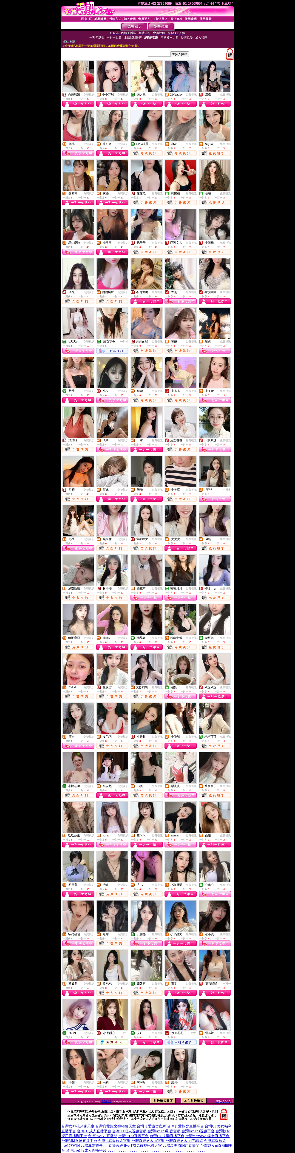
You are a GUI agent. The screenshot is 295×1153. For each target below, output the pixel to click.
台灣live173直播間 (102, 1136)
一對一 (227, 983)
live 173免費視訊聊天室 (143, 1145)
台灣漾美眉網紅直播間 (181, 1145)
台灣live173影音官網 (164, 1131)
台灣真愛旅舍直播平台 (185, 1126)
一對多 (124, 341)
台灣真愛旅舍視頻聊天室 (115, 1126)
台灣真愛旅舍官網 (151, 1126)
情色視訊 (106, 1101)
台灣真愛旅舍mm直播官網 (102, 1145)
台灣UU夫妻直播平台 (167, 1136)
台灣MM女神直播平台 (79, 1141)
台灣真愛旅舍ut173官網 (184, 1141)
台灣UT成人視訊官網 (129, 1131)
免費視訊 (88, 94)
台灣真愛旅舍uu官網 (148, 1141)
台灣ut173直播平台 (133, 1136)
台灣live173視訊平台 (198, 1131)
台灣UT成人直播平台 (94, 1131)
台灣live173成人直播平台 (86, 1150)
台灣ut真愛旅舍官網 (114, 1141)
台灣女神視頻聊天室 (77, 1126)
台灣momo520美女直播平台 (207, 1136)
